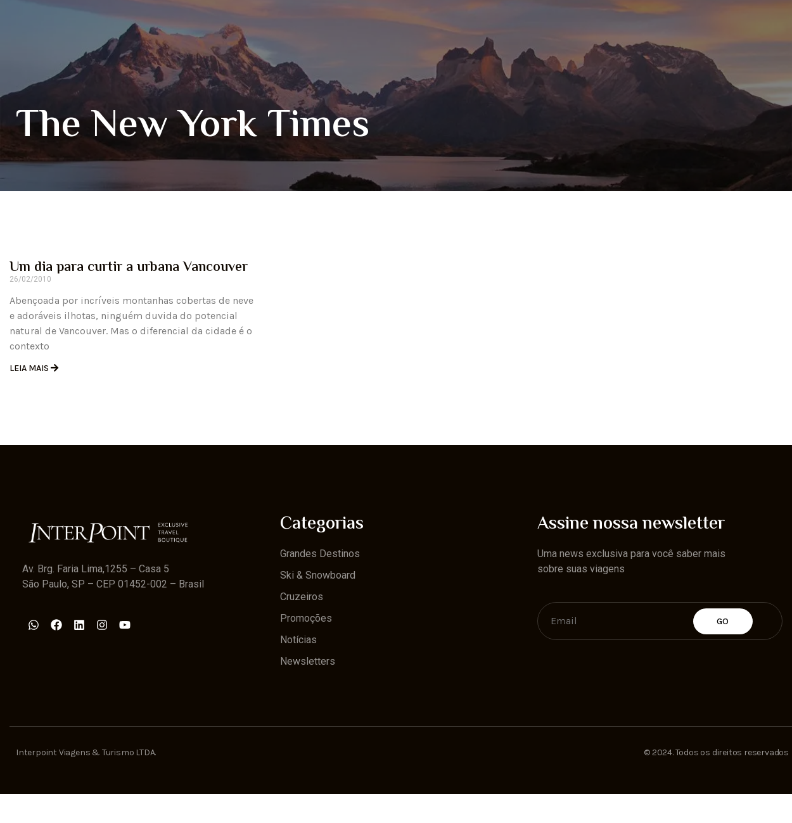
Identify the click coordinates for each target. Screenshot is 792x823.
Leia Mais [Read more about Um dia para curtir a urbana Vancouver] (30, 368)
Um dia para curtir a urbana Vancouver (129, 268)
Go (723, 621)
